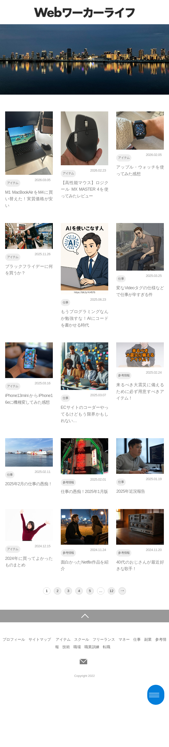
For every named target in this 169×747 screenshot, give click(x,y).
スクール (81, 639)
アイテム (63, 639)
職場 (77, 647)
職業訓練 (91, 647)
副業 (148, 639)
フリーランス (104, 639)
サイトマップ (40, 639)
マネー (124, 639)
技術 (66, 647)
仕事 (137, 639)
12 (112, 591)
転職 (106, 647)
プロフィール (14, 639)
